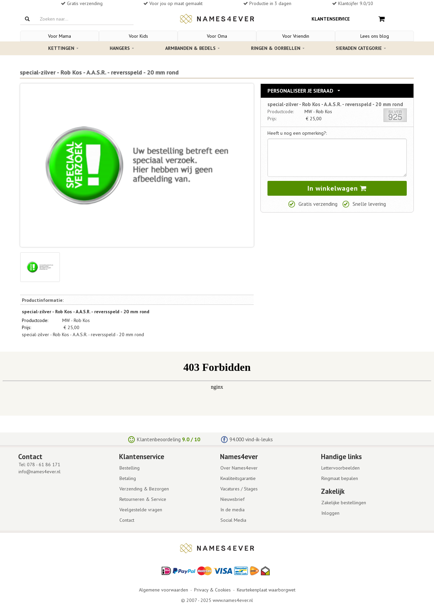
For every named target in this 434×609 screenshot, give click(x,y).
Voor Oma (217, 36)
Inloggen (330, 513)
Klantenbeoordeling (159, 439)
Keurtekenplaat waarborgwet (266, 590)
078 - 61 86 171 (43, 464)
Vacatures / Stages (239, 489)
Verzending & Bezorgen (144, 489)
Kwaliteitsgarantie (238, 478)
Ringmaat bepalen (339, 478)
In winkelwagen (337, 188)
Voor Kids (138, 36)
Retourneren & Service (142, 499)
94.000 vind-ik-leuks (251, 439)
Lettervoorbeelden (340, 468)
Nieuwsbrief (232, 499)
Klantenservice (331, 19)
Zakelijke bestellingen (343, 503)
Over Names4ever (239, 468)
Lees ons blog (374, 36)
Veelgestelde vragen (140, 510)
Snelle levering (369, 203)
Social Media (233, 520)
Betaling (127, 478)
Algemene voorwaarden (163, 590)
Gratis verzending (317, 203)
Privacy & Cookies (212, 590)
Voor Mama (59, 36)
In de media (232, 510)
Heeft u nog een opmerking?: (297, 133)
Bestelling (129, 468)
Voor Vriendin (295, 36)
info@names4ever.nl (40, 472)
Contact (126, 520)
